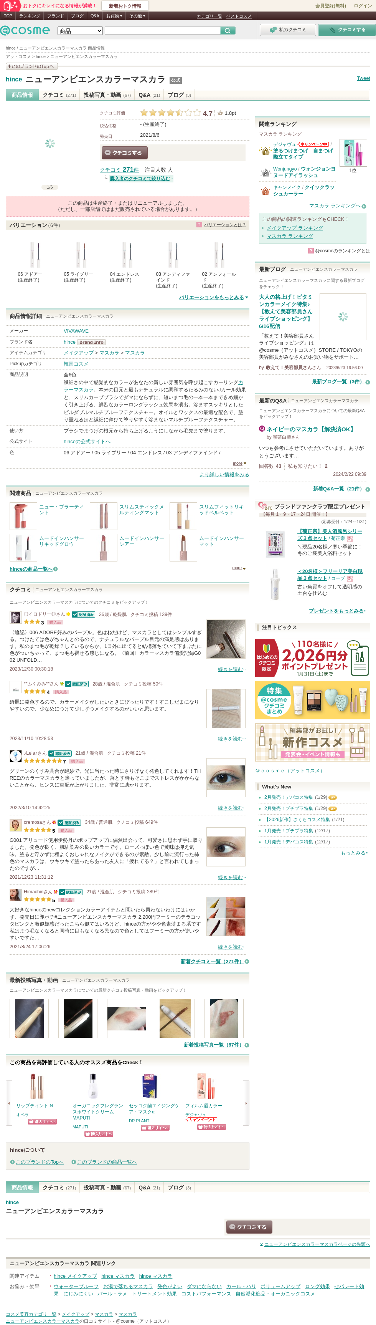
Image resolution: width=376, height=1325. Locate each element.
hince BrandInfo (94, 342)
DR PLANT (139, 1120)
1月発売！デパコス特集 (288, 842)
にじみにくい (78, 1294)
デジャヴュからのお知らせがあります (201, 1119)
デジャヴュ (195, 1114)
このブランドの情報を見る (32, 66)
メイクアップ (79, 353)
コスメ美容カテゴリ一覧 (31, 1314)
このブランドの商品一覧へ (107, 1162)
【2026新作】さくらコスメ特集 (297, 819)
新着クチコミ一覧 (212, 961)
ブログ (77, 15)
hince (14, 79)
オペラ (22, 1114)
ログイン (363, 5)
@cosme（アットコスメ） (144, 1321)
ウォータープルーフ (76, 1286)
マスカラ (109, 353)
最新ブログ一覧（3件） (338, 381)
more (237, 463)
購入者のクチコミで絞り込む (140, 178)
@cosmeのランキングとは (342, 250)
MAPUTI (80, 1127)
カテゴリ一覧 (209, 16)
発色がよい (169, 1286)
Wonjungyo (285, 169)
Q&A (95, 15)
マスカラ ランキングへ (335, 206)
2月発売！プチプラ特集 (288, 808)
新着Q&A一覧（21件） (338, 489)
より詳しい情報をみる (224, 474)
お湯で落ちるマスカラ (128, 1286)
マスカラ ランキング (290, 236)
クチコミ (59, 95)
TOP (8, 15)
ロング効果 (317, 1286)
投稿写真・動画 (107, 95)
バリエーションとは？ (225, 224)
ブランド (55, 15)
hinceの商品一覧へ (31, 569)
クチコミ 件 (119, 170)
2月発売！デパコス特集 (288, 797)
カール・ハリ (241, 1286)
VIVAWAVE (76, 331)
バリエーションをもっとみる (211, 297)
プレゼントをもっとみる (336, 611)
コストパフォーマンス (206, 1294)
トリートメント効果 (154, 1294)
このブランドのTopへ (40, 1162)
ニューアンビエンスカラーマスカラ (95, 79)
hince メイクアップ (75, 1276)
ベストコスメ (239, 16)
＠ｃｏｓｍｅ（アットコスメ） (290, 770)
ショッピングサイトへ (42, 1122)
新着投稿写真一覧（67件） (214, 1045)
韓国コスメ (76, 364)
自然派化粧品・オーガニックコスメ (275, 1294)
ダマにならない (204, 1286)
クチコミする (125, 152)
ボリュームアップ (280, 1286)
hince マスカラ (118, 1276)
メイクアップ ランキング (295, 228)
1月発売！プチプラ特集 (288, 830)
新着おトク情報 (125, 6)
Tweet (363, 78)
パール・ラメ (112, 1294)
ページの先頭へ (317, 1244)
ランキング (29, 15)
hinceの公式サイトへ (87, 441)
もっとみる (353, 853)
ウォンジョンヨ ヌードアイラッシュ (304, 172)
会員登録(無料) (330, 5)
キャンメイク (287, 187)
